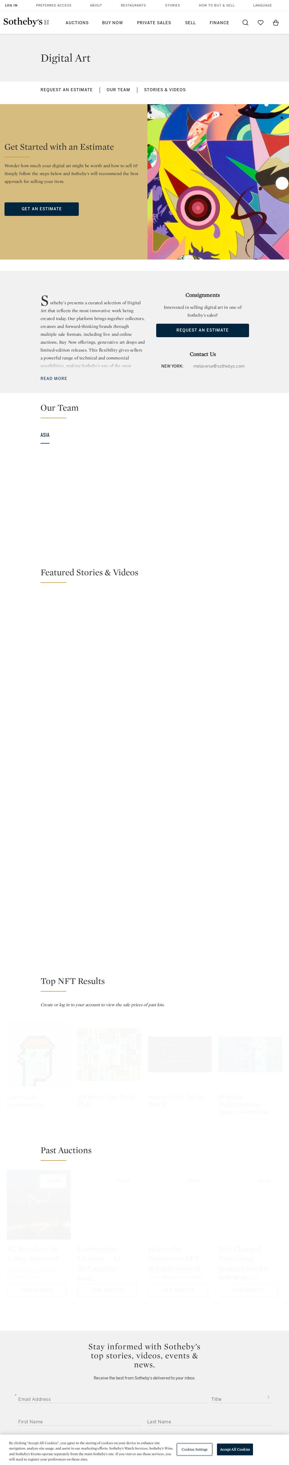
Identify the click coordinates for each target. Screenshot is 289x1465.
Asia (45, 435)
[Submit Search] (245, 22)
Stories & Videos (165, 90)
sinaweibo (220, 1350)
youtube (193, 1351)
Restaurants (133, 5)
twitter (122, 1351)
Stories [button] (172, 5)
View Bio (38, 544)
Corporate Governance (144, 1407)
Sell (190, 23)
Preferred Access (53, 5)
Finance (219, 23)
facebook (144, 1351)
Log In (11, 5)
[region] (144, 1450)
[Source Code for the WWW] (180, 824)
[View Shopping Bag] (275, 22)
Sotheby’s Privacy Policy (148, 1217)
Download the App (87, 1407)
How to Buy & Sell (217, 5)
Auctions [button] (77, 23)
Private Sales (154, 23)
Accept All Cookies (235, 1449)
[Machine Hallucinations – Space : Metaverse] (250, 824)
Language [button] (262, 5)
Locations (78, 1397)
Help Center (80, 1387)
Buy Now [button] (112, 23)
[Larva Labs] (39, 824)
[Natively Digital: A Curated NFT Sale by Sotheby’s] (180, 632)
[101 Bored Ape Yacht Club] (109, 824)
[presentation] (52, 1290)
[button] (148, 410)
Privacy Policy (134, 1397)
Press (126, 1387)
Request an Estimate (67, 90)
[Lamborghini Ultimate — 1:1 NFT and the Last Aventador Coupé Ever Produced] (109, 976)
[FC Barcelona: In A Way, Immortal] (39, 976)
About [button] (96, 5)
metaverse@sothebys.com (219, 366)
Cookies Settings (195, 1449)
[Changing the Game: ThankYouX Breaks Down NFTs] (74, 632)
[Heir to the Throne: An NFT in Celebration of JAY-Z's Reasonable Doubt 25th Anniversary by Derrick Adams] (180, 976)
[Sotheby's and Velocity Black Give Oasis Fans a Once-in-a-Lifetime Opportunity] (250, 655)
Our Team (118, 90)
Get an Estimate (42, 209)
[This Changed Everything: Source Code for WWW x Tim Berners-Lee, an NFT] (250, 976)
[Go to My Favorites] (260, 22)
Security (181, 1387)
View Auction (107, 1059)
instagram (167, 1351)
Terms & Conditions (193, 1397)
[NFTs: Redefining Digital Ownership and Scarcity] (250, 607)
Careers (128, 1417)
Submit (144, 1270)
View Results (37, 1059)
